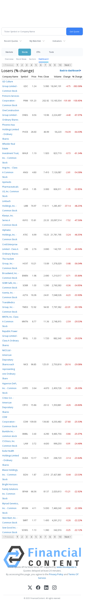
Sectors (32, 59)
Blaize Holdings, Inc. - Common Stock (10, 475)
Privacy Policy (56, 574)
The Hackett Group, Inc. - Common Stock (9, 263)
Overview (9, 59)
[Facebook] (38, 588)
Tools (51, 52)
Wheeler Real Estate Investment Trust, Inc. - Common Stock (10, 153)
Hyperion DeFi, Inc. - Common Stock (9, 388)
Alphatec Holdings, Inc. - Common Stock (9, 235)
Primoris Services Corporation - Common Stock (10, 100)
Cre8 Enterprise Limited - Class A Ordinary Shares (10, 249)
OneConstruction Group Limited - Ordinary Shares (10, 115)
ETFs (38, 52)
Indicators (57, 41)
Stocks (24, 52)
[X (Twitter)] (30, 588)
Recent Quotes (11, 41)
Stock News (21, 59)
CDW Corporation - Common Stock (9, 422)
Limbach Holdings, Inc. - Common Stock (9, 206)
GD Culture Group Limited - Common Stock (10, 86)
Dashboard (43, 59)
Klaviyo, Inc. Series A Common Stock (9, 220)
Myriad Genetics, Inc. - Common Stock (10, 508)
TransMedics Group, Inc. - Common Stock (9, 307)
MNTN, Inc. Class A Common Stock (10, 321)
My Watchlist (35, 41)
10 (60, 65)
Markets (9, 52)
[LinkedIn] (46, 588)
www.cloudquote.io (67, 567)
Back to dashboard (70, 70)
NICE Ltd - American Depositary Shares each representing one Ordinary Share (8, 364)
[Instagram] (54, 588)
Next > (68, 65)
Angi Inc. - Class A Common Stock (9, 172)
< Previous (8, 65)
